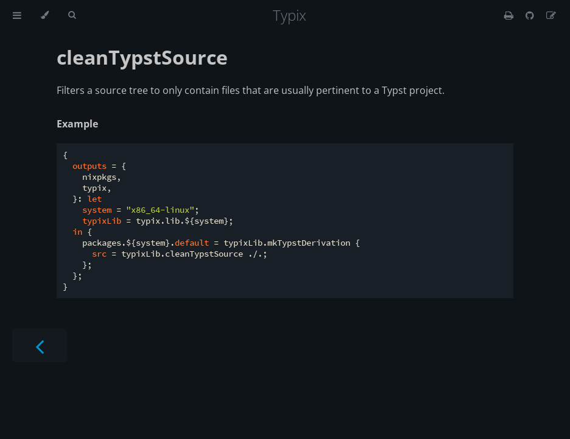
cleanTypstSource (142, 57)
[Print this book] (510, 15)
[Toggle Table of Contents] (17, 15)
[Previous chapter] (39, 345)
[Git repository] (531, 15)
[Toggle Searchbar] (71, 15)
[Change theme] (44, 15)
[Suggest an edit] (551, 15)
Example (77, 123)
